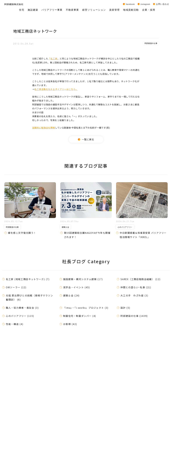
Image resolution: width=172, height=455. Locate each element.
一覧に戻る (86, 139)
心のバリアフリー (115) (20, 316)
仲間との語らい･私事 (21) (135, 287)
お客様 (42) (70, 324)
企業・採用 (148, 10)
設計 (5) (125, 307)
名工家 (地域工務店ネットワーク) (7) (28, 279)
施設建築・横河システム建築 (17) (83, 279)
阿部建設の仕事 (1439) (134, 316)
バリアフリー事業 (52, 10)
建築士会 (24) (71, 295)
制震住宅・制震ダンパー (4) (79, 316)
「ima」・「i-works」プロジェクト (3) (86, 307)
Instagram (145, 4)
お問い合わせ (162, 4)
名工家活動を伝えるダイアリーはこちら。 (56, 89)
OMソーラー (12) (16, 287)
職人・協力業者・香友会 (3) (22, 307)
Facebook (130, 4)
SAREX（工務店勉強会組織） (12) (140, 279)
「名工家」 (54, 58)
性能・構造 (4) (14, 324)
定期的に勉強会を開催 (43, 127)
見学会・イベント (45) (76, 287)
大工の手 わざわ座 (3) (134, 295)
